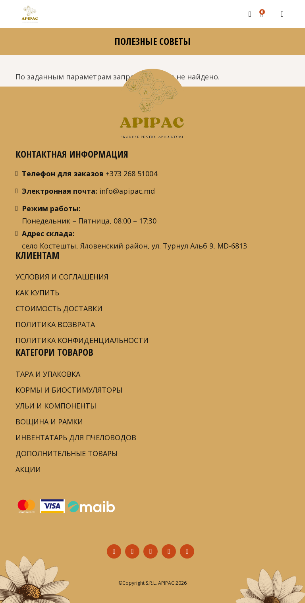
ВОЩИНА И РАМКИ (49, 421)
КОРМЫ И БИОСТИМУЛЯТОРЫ (68, 390)
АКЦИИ (28, 469)
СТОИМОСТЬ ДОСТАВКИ (58, 308)
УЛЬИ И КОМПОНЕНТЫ (55, 405)
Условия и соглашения (61, 276)
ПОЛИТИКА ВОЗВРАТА (55, 324)
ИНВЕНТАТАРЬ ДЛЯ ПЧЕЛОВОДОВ (75, 437)
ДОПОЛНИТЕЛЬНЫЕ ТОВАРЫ (66, 453)
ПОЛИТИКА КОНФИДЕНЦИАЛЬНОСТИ (82, 340)
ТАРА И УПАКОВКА (47, 374)
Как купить (37, 292)
